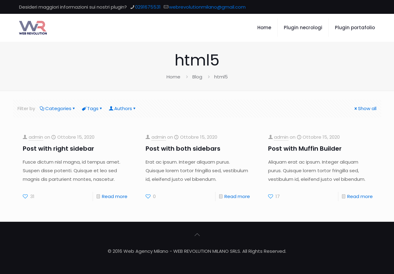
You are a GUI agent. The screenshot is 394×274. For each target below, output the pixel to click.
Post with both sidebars (183, 148)
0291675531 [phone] (148, 7)
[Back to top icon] (197, 234)
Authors (123, 108)
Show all (364, 108)
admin (36, 137)
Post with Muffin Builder (305, 148)
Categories (58, 108)
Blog (197, 76)
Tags (92, 108)
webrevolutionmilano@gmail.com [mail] (207, 7)
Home (173, 76)
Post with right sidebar (58, 148)
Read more (114, 196)
